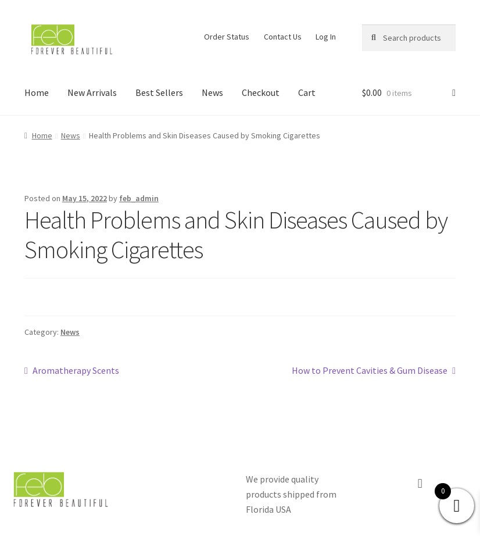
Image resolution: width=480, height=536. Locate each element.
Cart (307, 92)
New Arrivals (92, 92)
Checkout (261, 92)
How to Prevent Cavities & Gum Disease (369, 369)
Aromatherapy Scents (75, 369)
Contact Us (283, 36)
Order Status (226, 36)
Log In (326, 36)
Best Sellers (159, 92)
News (212, 92)
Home (36, 92)
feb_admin (139, 198)
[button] (420, 483)
